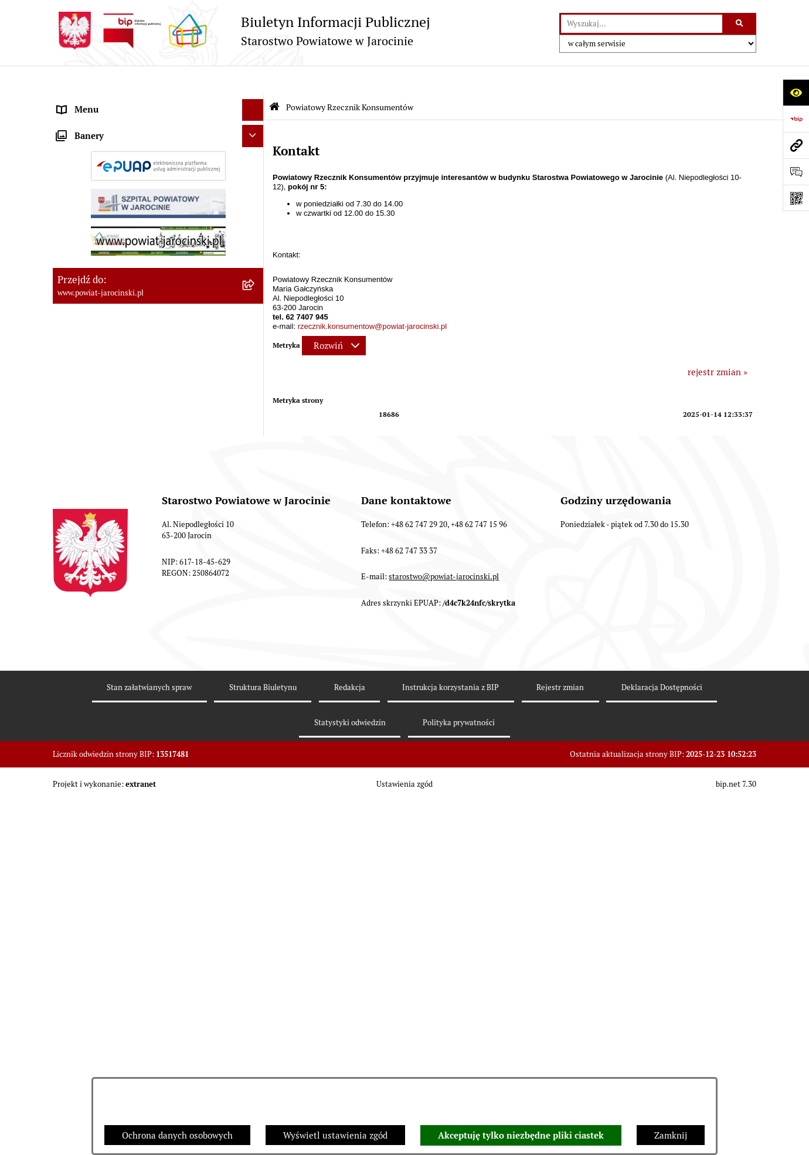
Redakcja (349, 1041)
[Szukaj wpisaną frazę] (740, 24)
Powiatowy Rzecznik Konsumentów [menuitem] (127, 467)
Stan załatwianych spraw (149, 1041)
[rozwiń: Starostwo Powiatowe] (255, 147)
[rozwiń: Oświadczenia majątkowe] (255, 402)
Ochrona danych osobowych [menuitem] (112, 234)
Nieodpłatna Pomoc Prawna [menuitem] (112, 572)
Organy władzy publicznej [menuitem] (108, 102)
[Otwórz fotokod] (796, 198)
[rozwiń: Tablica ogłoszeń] (255, 300)
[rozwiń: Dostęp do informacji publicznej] (255, 256)
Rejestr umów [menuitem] (85, 379)
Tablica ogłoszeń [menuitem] (90, 299)
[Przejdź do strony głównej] (241, 31)
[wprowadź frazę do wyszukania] (641, 24)
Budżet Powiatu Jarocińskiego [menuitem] (116, 212)
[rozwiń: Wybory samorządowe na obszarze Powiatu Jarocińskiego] (255, 538)
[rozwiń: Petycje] (255, 595)
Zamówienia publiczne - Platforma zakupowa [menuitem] (146, 322)
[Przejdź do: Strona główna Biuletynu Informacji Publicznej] (274, 78)
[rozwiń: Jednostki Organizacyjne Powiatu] (255, 168)
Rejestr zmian (560, 1041)
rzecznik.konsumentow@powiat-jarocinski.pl (372, 297)
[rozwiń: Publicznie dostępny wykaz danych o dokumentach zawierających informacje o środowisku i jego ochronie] (255, 490)
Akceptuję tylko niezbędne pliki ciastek (521, 1136)
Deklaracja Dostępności (661, 1041)
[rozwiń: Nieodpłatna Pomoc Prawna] (255, 573)
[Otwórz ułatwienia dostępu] (796, 92)
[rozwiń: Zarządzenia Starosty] (255, 124)
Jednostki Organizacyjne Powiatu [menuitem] (123, 168)
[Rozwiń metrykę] (334, 316)
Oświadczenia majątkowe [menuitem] (107, 401)
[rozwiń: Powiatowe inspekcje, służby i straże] (255, 191)
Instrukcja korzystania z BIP (450, 1041)
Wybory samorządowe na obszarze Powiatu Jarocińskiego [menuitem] (142, 544)
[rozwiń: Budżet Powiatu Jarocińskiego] (255, 212)
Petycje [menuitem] (72, 594)
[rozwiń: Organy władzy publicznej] (255, 103)
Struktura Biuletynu (263, 1041)
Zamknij (670, 1135)
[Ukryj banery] (253, 621)
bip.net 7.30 (736, 1138)
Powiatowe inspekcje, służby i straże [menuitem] (130, 190)
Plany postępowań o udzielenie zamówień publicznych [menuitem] (141, 350)
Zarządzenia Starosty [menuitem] (99, 124)
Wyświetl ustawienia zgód (335, 1135)
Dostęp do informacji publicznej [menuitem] (120, 255)
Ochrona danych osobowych (177, 1135)
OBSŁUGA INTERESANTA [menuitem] (107, 423)
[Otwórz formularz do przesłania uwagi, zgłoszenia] (796, 171)
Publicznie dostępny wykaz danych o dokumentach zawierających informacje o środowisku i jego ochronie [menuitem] (140, 502)
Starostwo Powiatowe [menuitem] (100, 146)
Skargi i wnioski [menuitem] (89, 278)
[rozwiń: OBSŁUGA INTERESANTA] (255, 423)
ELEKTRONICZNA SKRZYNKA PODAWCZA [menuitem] (142, 445)
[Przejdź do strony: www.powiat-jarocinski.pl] (796, 145)
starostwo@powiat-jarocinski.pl (444, 931)
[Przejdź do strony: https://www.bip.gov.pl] (796, 119)
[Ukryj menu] (253, 81)
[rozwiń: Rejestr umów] (255, 379)
